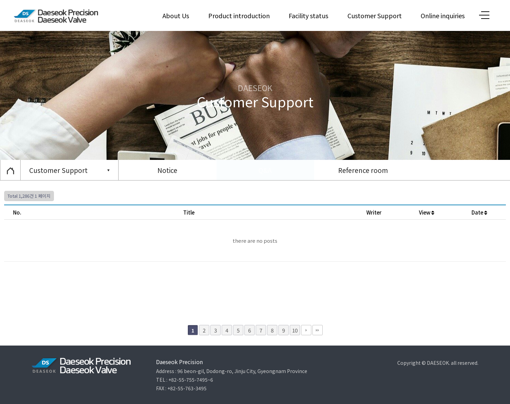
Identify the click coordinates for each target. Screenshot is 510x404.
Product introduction (239, 15)
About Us (176, 15)
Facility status (308, 15)
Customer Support (374, 15)
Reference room (363, 170)
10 (295, 330)
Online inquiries (443, 15)
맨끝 (317, 330)
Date (479, 212)
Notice (167, 170)
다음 (306, 330)
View (426, 212)
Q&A (265, 170)
